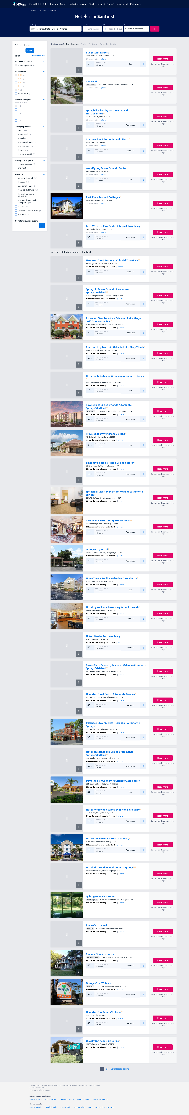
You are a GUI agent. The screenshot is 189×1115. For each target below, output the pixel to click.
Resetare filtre (38, 56)
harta (103, 59)
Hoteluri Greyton (36, 1099)
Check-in (86, 25)
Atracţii (101, 4)
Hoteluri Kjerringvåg (100, 1099)
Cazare (63, 4)
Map (29, 50)
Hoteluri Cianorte (67, 1099)
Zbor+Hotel (35, 4)
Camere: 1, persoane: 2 (135, 28)
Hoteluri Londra (51, 1107)
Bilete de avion (50, 4)
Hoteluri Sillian (79, 1107)
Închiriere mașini (77, 4)
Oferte (92, 4)
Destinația (33, 25)
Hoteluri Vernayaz (51, 1099)
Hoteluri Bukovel (83, 1099)
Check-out (107, 25)
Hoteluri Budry (66, 1107)
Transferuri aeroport (117, 4)
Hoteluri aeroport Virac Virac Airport (101, 1107)
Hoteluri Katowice (36, 1107)
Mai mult (134, 4)
